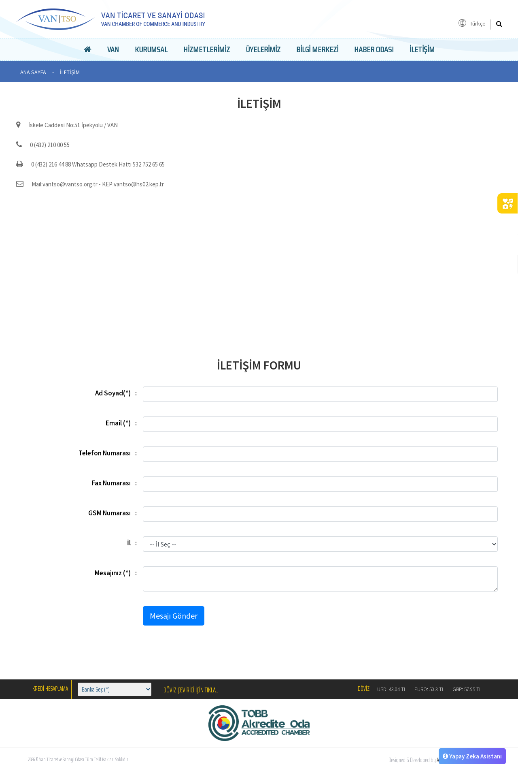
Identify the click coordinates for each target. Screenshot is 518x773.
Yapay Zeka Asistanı (472, 756)
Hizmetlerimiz (206, 49)
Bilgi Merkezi (317, 49)
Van (113, 49)
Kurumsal (151, 49)
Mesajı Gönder (173, 616)
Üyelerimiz (263, 49)
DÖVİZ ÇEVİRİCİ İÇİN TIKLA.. (190, 690)
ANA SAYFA (33, 72)
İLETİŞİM (422, 49)
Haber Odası (374, 49)
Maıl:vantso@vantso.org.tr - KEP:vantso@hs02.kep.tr (90, 184)
